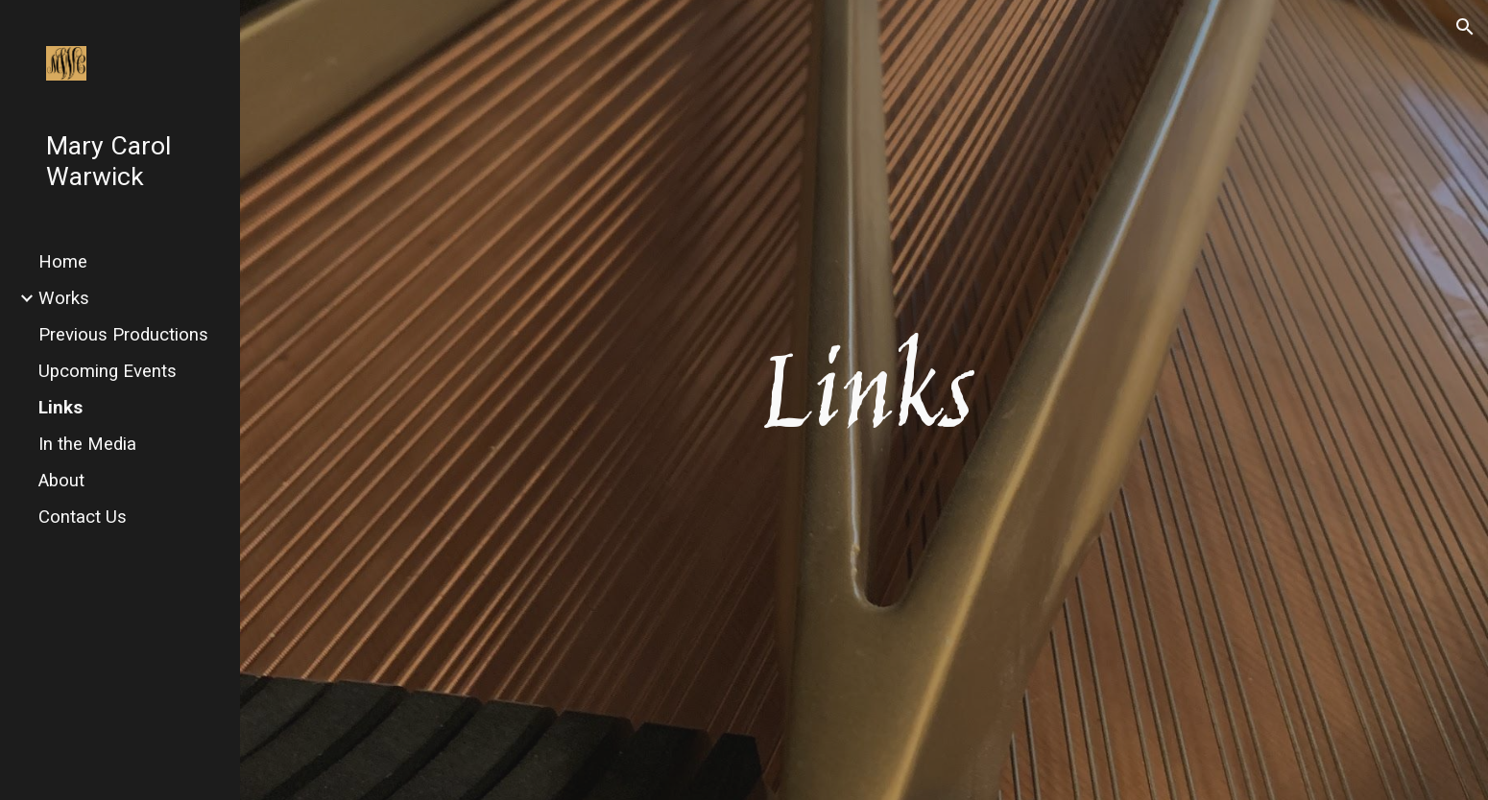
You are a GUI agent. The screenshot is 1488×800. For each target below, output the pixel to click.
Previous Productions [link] (123, 334)
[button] (1465, 27)
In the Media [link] (87, 444)
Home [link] (62, 261)
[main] (864, 400)
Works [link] (63, 298)
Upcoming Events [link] (107, 371)
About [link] (61, 480)
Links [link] (60, 407)
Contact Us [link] (82, 517)
